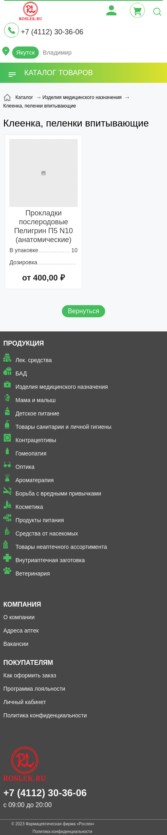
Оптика (24, 467)
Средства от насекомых (46, 533)
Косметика (29, 507)
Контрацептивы (35, 440)
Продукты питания (39, 520)
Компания (22, 604)
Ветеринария (32, 573)
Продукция (23, 343)
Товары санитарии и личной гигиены (63, 427)
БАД (21, 373)
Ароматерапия (34, 480)
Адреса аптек (20, 630)
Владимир (57, 52)
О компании (18, 617)
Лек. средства (33, 360)
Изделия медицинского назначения (61, 387)
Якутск (25, 52)
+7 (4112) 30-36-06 (52, 32)
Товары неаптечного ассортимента (61, 547)
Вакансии (15, 644)
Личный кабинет (24, 702)
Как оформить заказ (29, 675)
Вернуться (83, 311)
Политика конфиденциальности (45, 715)
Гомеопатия (31, 453)
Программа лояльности (34, 688)
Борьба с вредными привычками (58, 493)
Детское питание (37, 413)
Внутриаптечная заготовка (50, 560)
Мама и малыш (35, 400)
